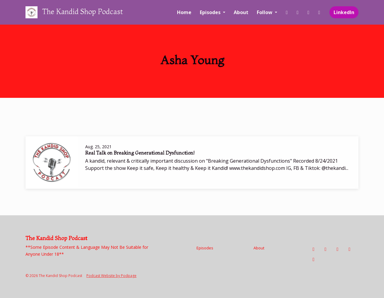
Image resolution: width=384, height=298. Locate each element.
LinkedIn (344, 12)
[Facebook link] (286, 12)
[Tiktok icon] (337, 249)
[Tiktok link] (308, 12)
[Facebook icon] (313, 249)
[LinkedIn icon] (313, 259)
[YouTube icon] (349, 249)
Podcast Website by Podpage (111, 275)
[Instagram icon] (325, 249)
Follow (265, 12)
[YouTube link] (319, 12)
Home (184, 12)
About (241, 12)
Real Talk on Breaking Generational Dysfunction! (139, 153)
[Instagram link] (297, 12)
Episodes (211, 12)
